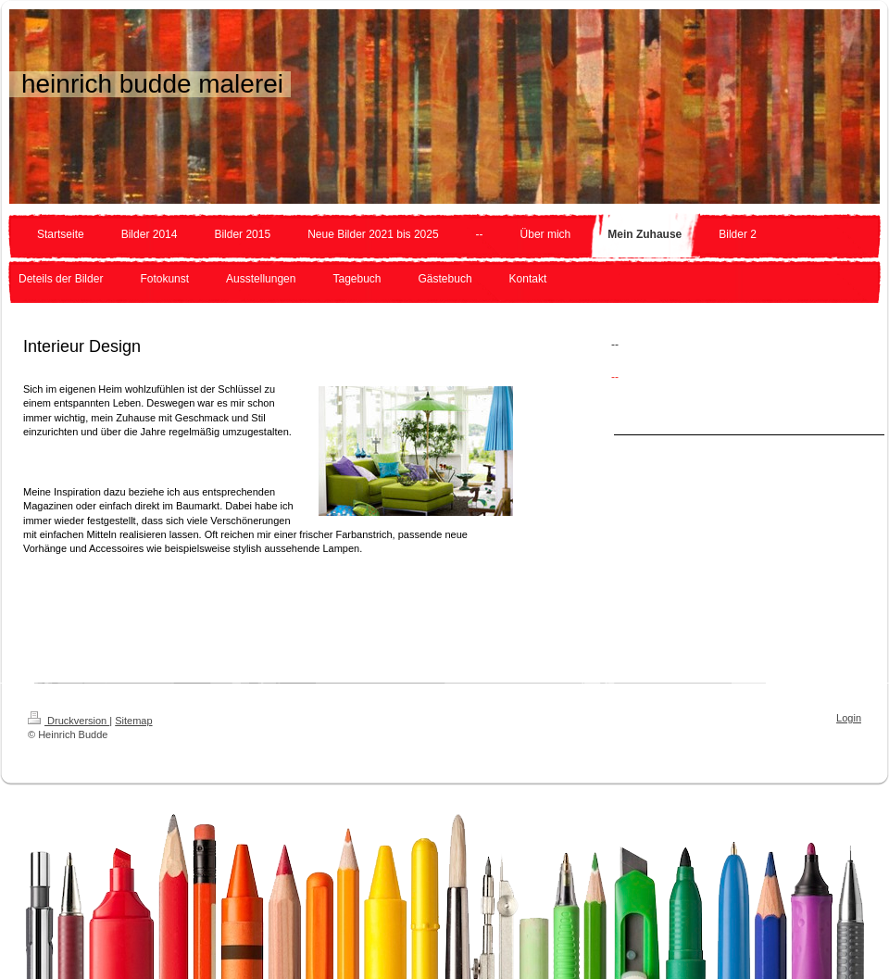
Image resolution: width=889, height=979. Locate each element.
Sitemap (133, 720)
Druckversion (68, 720)
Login (848, 717)
